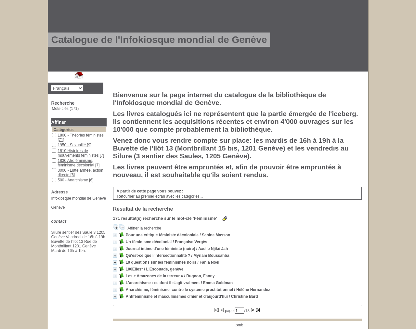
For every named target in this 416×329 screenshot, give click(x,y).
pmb (239, 325)
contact (58, 221)
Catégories (64, 129)
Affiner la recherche (144, 228)
